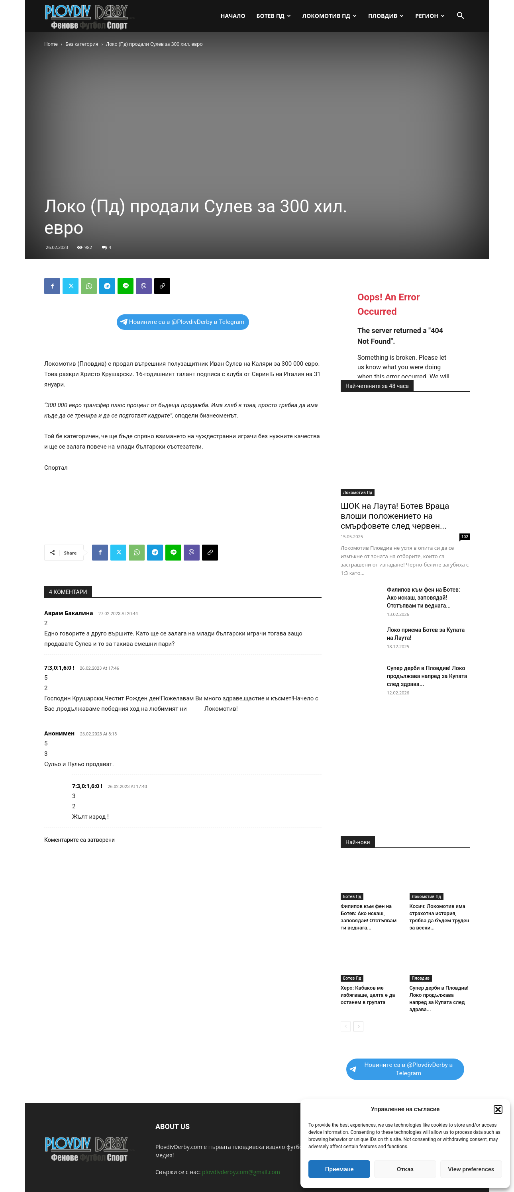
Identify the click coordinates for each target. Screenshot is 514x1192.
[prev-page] (346, 1026)
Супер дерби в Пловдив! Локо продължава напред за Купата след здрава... (427, 676)
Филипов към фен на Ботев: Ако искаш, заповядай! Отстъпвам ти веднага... (423, 597)
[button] (498, 1110)
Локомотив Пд (329, 16)
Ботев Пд (274, 16)
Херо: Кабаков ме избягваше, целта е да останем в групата (368, 995)
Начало (233, 16)
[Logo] (90, 16)
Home (51, 44)
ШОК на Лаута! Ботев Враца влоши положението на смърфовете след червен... (395, 516)
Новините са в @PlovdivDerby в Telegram (182, 321)
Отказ (405, 1169)
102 (464, 536)
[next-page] (358, 1026)
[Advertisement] (183, 495)
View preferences (471, 1169)
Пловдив (386, 16)
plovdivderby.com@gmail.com (241, 1172)
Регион (430, 16)
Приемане (339, 1169)
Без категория (81, 44)
